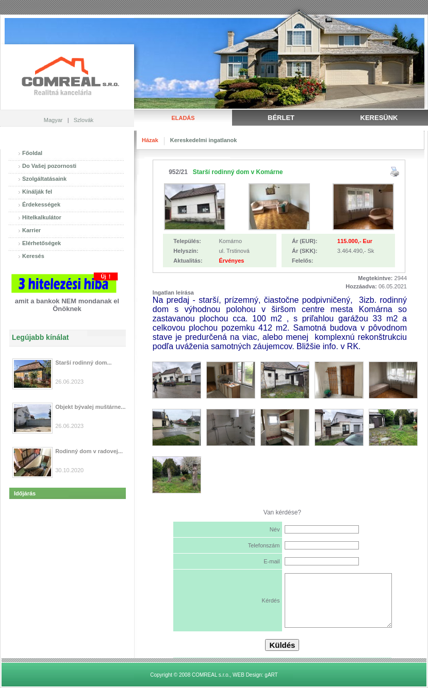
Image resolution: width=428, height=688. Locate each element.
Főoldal (32, 153)
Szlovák (84, 120)
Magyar (53, 120)
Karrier (31, 230)
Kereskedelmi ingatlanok (203, 140)
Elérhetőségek (41, 243)
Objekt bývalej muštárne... (90, 407)
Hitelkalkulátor (41, 217)
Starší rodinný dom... (83, 362)
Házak (150, 140)
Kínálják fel (37, 191)
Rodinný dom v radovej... (89, 451)
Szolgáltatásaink (44, 179)
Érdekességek (41, 204)
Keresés (33, 256)
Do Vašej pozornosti (49, 166)
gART (271, 675)
